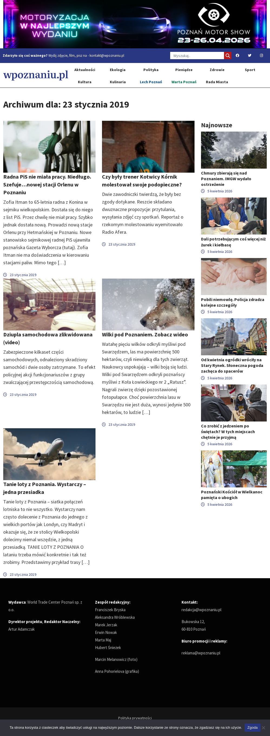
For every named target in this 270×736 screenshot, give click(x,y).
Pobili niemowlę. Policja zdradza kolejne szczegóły (232, 302)
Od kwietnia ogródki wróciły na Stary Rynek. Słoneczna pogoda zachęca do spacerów (232, 365)
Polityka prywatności (135, 717)
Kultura (84, 81)
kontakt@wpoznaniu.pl (107, 55)
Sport (250, 69)
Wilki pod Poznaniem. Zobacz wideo (145, 334)
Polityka (151, 69)
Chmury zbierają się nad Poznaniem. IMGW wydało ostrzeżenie (226, 178)
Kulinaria (118, 81)
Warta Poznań (184, 81)
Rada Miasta (217, 81)
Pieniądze (184, 69)
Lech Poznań (151, 81)
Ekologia (118, 69)
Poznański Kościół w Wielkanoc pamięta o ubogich (231, 494)
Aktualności (84, 69)
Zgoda (252, 727)
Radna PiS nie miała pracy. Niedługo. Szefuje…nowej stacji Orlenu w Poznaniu (47, 184)
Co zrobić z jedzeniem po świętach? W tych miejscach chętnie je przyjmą (228, 431)
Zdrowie (217, 69)
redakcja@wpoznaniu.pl (201, 609)
